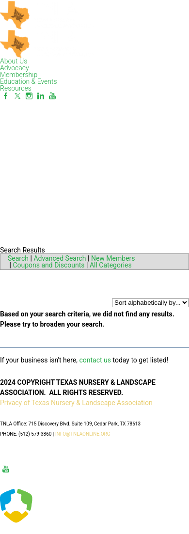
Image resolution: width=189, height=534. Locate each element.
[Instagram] (29, 96)
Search (18, 258)
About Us (13, 61)
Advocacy (14, 68)
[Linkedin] (40, 96)
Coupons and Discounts (48, 265)
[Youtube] (52, 96)
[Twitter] (17, 96)
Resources (16, 88)
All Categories (111, 265)
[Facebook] (5, 96)
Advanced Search (59, 258)
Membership (18, 75)
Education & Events (28, 81)
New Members (113, 258)
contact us (95, 360)
